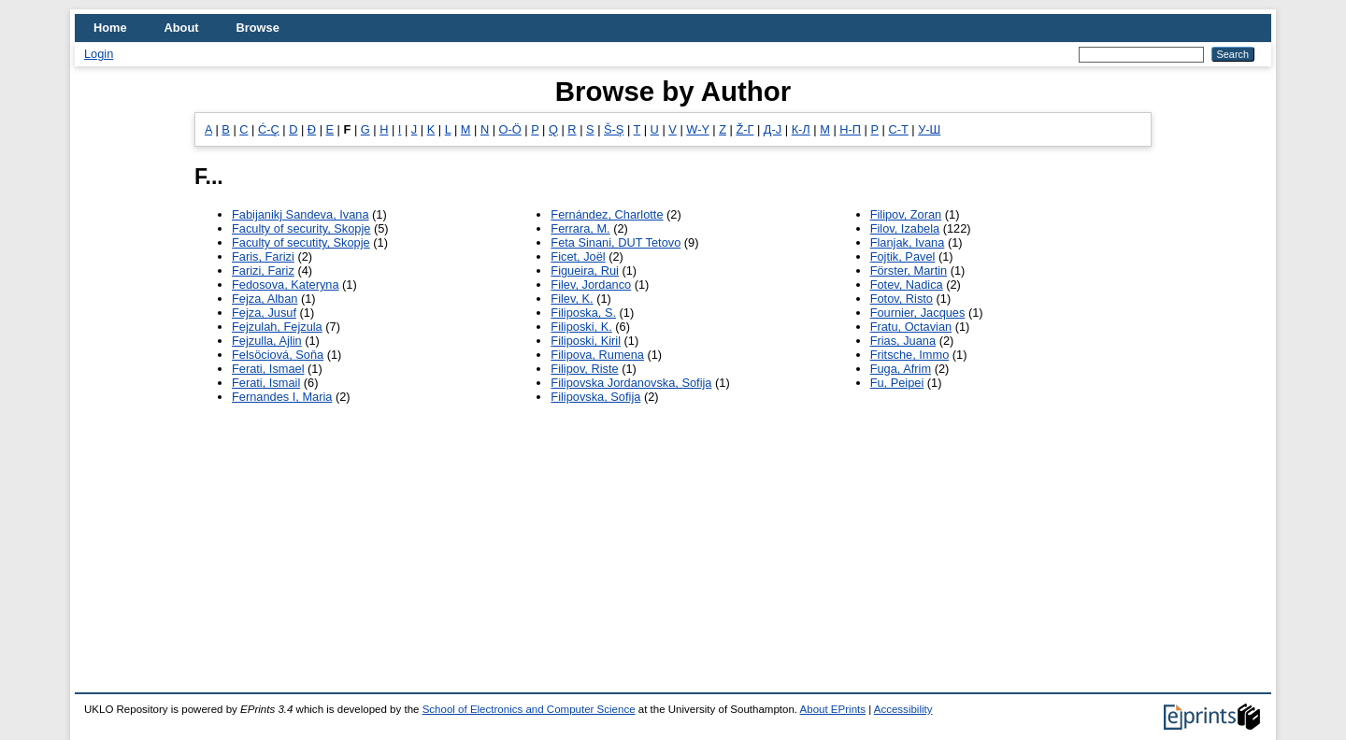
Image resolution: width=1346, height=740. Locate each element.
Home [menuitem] (110, 28)
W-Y (697, 129)
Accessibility (903, 709)
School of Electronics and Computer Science (529, 709)
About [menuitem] (182, 28)
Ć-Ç (268, 129)
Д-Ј (772, 129)
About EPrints (833, 709)
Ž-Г (744, 129)
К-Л (801, 129)
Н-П (850, 129)
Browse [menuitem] (257, 28)
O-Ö (510, 129)
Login (98, 54)
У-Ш (929, 129)
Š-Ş (613, 129)
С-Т (898, 129)
